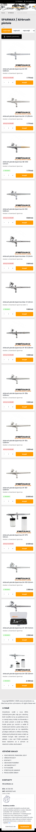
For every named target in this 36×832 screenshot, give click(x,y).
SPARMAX (11, 13)
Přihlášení (20, 1)
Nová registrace (30, 1)
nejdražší (16, 31)
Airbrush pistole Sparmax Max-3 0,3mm (18, 256)
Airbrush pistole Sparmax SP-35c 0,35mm (15, 442)
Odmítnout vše (10, 827)
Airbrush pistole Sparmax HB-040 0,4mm (15, 163)
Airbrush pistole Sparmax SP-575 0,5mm (15, 536)
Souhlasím (24, 827)
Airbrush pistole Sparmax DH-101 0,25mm (15, 70)
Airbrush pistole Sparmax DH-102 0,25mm (15, 210)
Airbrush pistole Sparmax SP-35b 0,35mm (15, 394)
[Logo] (18, 7)
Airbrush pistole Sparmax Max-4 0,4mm (18, 302)
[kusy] (8, 82)
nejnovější (26, 31)
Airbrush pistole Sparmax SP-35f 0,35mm (15, 489)
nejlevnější (6, 31)
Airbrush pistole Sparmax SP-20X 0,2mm (18, 628)
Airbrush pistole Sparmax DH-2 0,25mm (18, 116)
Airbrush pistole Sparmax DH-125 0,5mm (18, 674)
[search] (30, 7)
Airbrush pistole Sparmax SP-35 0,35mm (18, 348)
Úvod (3, 13)
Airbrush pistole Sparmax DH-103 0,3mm (18, 582)
